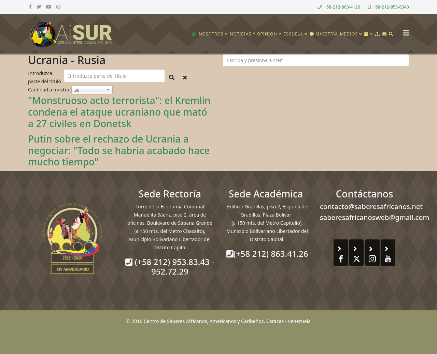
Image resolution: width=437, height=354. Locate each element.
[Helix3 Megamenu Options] (404, 31)
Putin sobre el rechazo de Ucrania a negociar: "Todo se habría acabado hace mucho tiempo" (119, 150)
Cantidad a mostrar (49, 89)
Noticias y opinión (253, 34)
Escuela (293, 34)
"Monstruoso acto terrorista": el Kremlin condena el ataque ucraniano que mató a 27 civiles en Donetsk (119, 112)
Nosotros (211, 34)
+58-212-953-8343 (391, 7)
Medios (349, 34)
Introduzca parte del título (45, 77)
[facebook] (30, 6)
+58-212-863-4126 (342, 7)
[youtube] (49, 6)
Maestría (324, 34)
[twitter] (39, 6)
